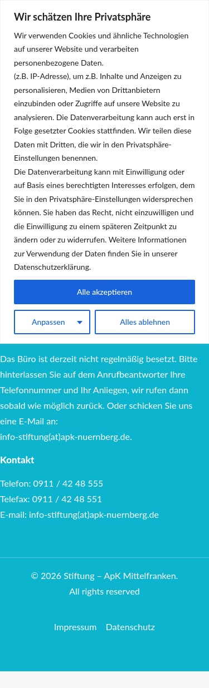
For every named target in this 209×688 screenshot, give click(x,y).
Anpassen (48, 321)
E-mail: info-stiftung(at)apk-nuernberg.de (79, 514)
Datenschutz (130, 626)
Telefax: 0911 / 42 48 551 (51, 498)
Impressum (75, 626)
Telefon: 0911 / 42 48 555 (51, 483)
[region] (104, 172)
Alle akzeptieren (104, 291)
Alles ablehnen (145, 321)
